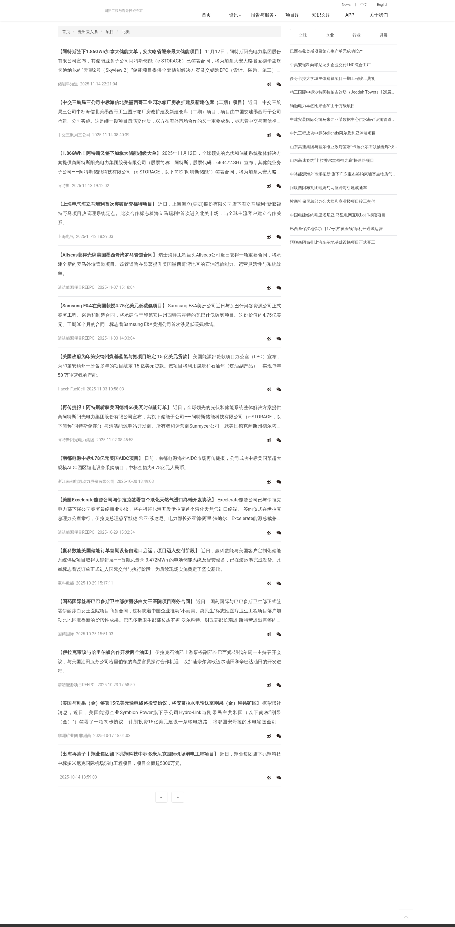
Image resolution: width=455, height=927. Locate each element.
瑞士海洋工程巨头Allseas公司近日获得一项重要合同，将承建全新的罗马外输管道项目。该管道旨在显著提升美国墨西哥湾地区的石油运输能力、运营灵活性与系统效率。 (169, 264)
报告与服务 (264, 15)
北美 (126, 31)
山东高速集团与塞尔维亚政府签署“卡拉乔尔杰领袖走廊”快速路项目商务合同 (358, 146)
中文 (363, 5)
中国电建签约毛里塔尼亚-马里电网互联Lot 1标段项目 (337, 215)
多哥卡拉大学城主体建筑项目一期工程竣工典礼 (332, 78)
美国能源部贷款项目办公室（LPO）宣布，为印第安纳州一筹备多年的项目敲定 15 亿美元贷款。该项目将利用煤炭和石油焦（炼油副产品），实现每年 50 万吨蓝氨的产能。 (169, 366)
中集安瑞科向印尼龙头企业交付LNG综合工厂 (330, 64)
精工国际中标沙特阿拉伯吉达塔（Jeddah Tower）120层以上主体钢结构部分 (359, 92)
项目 (110, 31)
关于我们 (378, 15)
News (346, 5)
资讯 (235, 15)
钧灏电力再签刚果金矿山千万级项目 (322, 105)
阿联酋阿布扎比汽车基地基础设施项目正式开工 (332, 242)
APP (349, 15)
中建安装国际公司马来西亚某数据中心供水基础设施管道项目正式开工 (353, 119)
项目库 (292, 15)
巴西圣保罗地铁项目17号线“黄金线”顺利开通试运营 (336, 228)
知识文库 (321, 15)
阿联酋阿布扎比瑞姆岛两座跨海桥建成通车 (328, 187)
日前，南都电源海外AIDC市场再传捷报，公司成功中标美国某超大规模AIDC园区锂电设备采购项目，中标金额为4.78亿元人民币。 (169, 463)
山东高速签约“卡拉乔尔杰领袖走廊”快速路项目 (332, 160)
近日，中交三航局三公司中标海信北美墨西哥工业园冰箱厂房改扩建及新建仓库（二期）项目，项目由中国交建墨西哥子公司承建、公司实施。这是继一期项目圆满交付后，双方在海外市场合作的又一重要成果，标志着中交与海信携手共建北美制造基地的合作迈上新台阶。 (169, 113)
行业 (357, 35)
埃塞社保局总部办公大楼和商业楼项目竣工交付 (332, 201)
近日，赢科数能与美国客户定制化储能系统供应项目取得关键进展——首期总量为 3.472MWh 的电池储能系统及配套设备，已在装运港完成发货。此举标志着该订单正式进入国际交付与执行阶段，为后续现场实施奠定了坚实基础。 (169, 560)
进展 (384, 35)
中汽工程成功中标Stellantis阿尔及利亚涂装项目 (333, 133)
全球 (303, 35)
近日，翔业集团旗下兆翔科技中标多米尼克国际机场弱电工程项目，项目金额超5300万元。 (169, 758)
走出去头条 (88, 31)
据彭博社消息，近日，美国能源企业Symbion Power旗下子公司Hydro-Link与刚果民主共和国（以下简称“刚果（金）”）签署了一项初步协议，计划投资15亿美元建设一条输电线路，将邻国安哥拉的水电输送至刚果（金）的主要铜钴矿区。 (169, 713)
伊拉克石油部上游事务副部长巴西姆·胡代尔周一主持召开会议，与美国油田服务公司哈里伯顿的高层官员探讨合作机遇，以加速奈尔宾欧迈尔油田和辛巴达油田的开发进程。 (169, 662)
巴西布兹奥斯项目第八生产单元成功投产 (326, 51)
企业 (330, 35)
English (382, 5)
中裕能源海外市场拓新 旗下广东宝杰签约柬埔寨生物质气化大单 (347, 174)
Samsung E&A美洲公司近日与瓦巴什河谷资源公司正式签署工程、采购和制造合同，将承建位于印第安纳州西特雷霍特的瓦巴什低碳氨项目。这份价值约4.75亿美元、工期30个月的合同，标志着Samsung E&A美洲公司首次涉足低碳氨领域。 (169, 315)
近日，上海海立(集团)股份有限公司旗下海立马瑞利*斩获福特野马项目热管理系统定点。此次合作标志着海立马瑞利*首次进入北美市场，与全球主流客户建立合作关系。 (169, 213)
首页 (206, 15)
